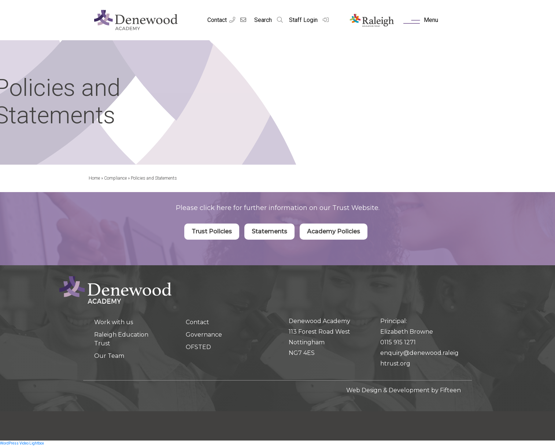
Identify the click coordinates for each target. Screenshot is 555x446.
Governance (204, 334)
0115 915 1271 (398, 342)
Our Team (109, 355)
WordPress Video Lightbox (22, 443)
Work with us (113, 322)
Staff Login (309, 19)
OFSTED (198, 347)
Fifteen (450, 390)
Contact (217, 19)
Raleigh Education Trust (121, 339)
